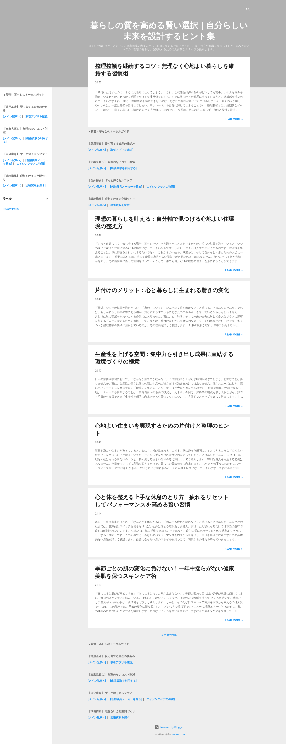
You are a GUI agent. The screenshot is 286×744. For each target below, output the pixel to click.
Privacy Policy (11, 209)
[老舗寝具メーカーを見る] (126, 186)
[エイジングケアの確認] (160, 186)
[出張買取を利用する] (123, 168)
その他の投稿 (169, 635)
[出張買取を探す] (119, 205)
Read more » (234, 119)
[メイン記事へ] (97, 150)
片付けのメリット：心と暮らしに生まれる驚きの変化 (162, 290)
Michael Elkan (178, 734)
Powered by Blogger (168, 727)
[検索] (248, 9)
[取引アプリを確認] (121, 150)
